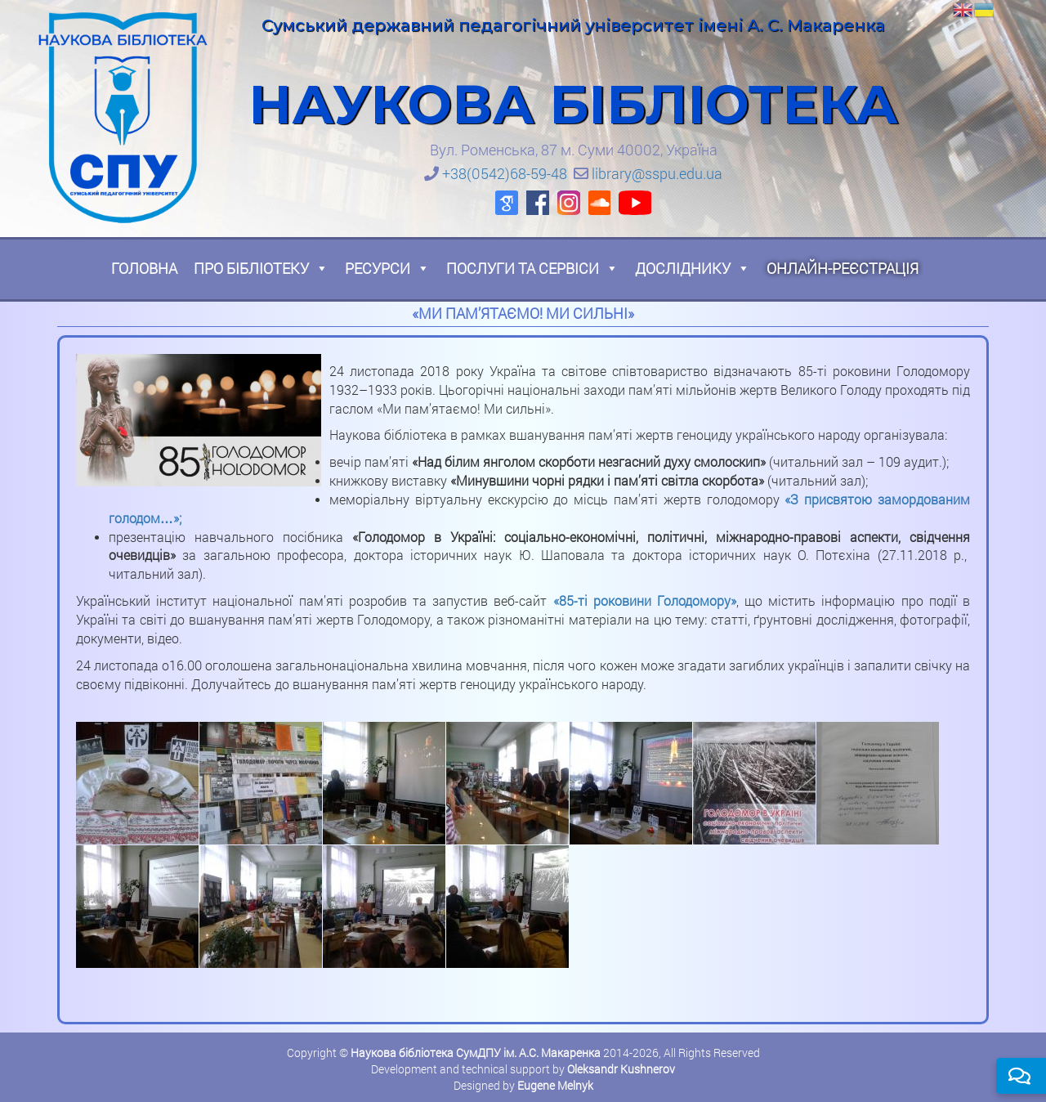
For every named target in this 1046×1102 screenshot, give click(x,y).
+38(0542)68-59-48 (504, 173)
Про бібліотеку (261, 268)
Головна (144, 268)
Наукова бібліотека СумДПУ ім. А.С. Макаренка (476, 1052)
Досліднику (692, 268)
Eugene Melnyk (555, 1085)
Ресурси (387, 268)
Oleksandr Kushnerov (621, 1069)
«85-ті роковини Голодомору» (644, 600)
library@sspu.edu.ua (657, 173)
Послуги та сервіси (532, 268)
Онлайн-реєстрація (843, 268)
